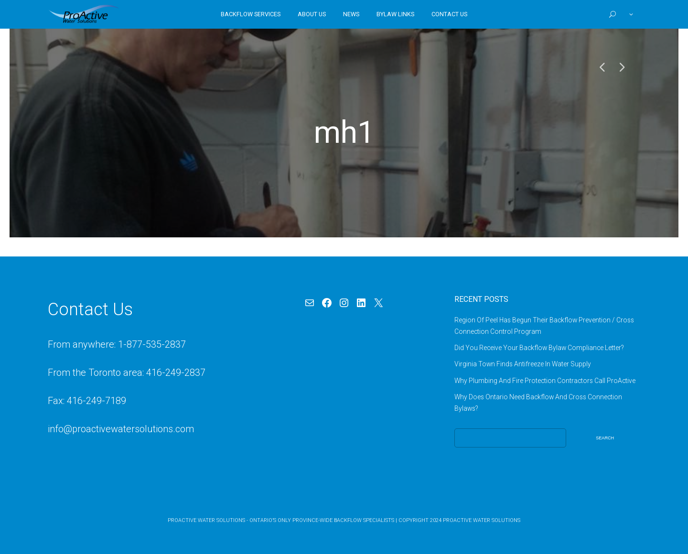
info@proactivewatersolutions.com (121, 429)
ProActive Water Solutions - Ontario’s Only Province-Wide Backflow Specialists (281, 520)
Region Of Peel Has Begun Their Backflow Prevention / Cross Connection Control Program (544, 325)
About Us (312, 14)
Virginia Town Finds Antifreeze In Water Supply (522, 364)
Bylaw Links (395, 14)
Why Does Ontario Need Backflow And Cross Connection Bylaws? (538, 402)
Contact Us (449, 14)
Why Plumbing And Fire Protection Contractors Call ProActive (544, 380)
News (351, 14)
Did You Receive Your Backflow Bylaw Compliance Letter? (539, 348)
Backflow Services (250, 14)
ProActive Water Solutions (481, 520)
